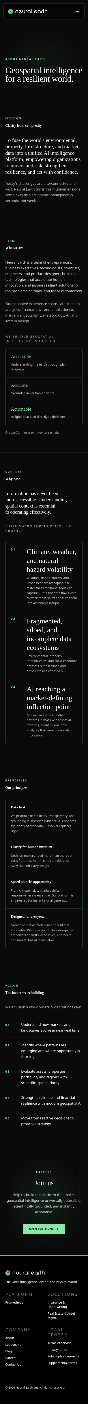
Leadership (13, 1344)
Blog (8, 1351)
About (9, 1338)
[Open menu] (77, 11)
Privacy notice (58, 1349)
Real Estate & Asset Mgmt (61, 1315)
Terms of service (59, 1343)
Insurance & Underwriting (57, 1304)
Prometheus (14, 1302)
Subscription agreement (65, 1356)
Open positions (44, 1229)
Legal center (58, 1332)
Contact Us (13, 1364)
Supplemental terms (62, 1363)
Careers (10, 1358)
